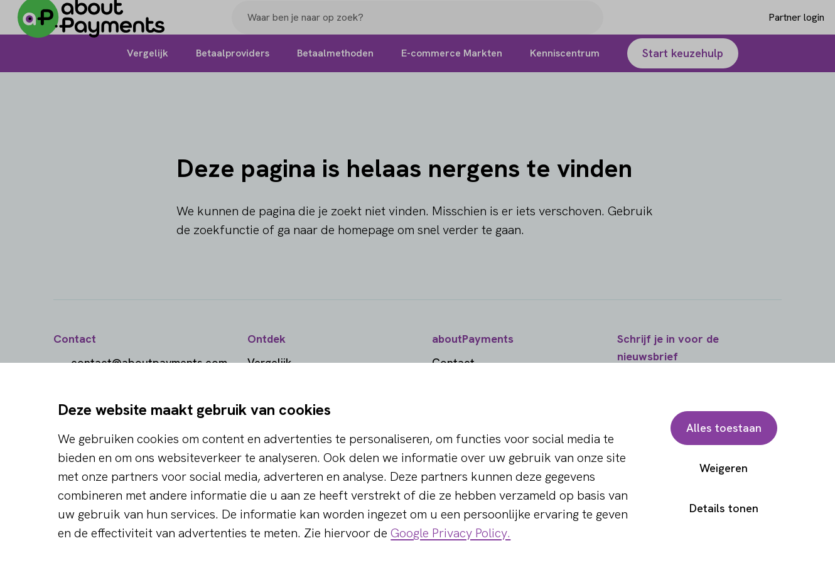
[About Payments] (100, 27)
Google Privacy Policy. (450, 533)
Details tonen (723, 508)
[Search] (588, 27)
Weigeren (723, 468)
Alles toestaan (724, 428)
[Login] (776, 27)
